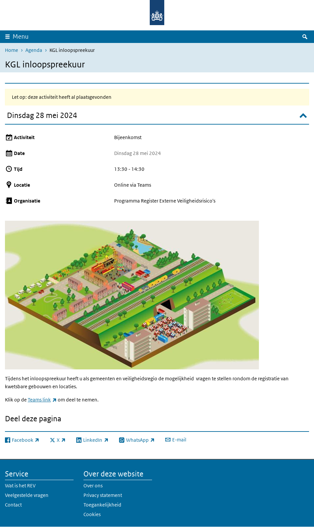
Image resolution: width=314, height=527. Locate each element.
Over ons (93, 485)
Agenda (33, 50)
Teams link (42, 399)
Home (11, 50)
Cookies (92, 514)
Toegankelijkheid (102, 505)
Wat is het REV (20, 485)
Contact (13, 505)
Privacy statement (102, 495)
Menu (21, 36)
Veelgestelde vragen (26, 495)
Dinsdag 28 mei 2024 (42, 115)
